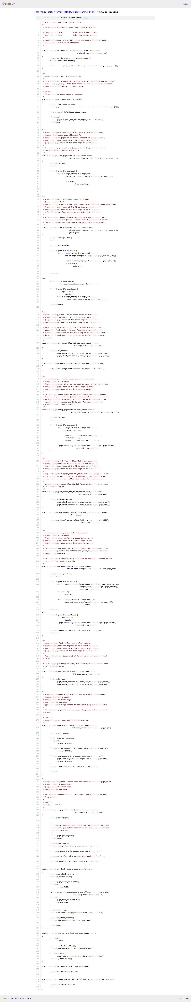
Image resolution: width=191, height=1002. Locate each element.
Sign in (186, 4)
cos (37, 11)
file (86, 18)
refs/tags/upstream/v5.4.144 (79, 11)
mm (101, 11)
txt (180, 998)
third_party (47, 11)
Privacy (21, 998)
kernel (58, 11)
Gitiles (14, 998)
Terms (28, 998)
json (187, 998)
